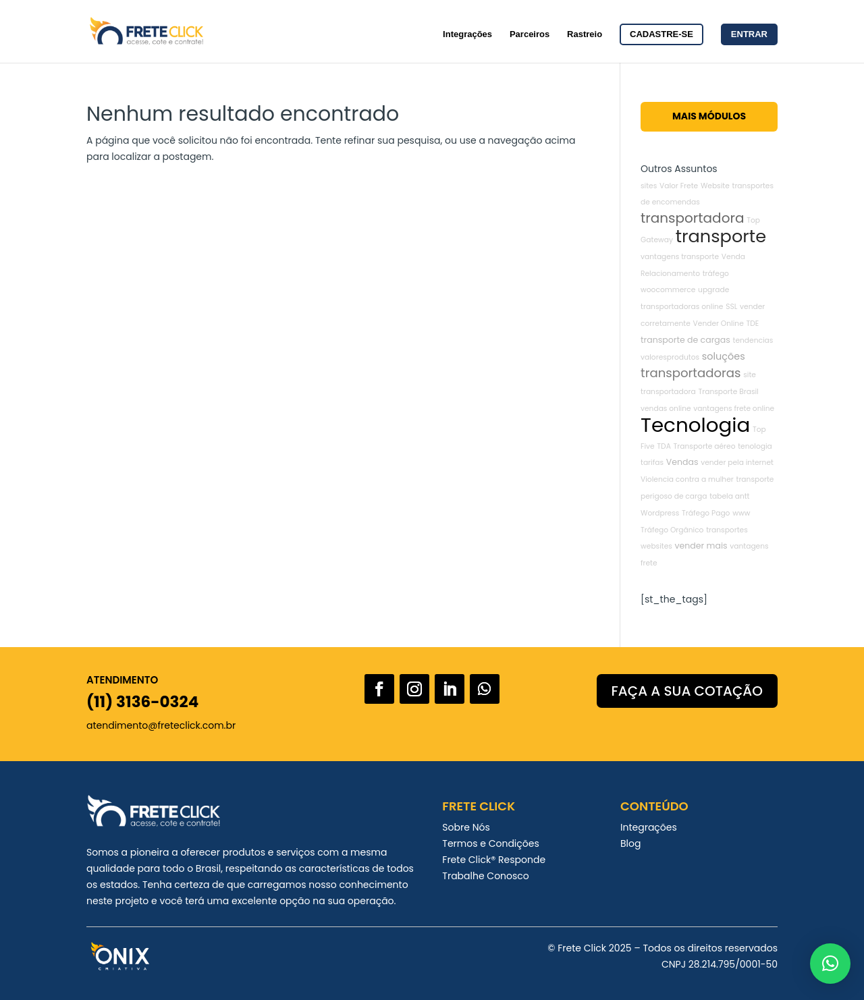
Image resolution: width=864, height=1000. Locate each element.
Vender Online (718, 323)
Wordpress (660, 513)
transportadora (692, 218)
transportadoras (690, 372)
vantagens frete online (733, 409)
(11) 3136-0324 (142, 702)
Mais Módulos (709, 116)
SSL (731, 307)
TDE (753, 323)
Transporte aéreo (705, 446)
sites (649, 186)
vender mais (701, 545)
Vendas (682, 462)
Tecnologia (695, 425)
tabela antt (729, 496)
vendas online (666, 409)
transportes (727, 530)
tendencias (753, 340)
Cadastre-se (661, 34)
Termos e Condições (490, 843)
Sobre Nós (465, 827)
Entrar (749, 34)
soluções (723, 356)
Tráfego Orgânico (672, 530)
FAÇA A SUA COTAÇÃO (687, 691)
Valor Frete (678, 186)
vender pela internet (737, 462)
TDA (663, 446)
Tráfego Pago (706, 513)
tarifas (652, 462)
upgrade (713, 290)
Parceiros (529, 34)
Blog (630, 843)
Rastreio (584, 34)
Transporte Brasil (729, 392)
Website (715, 186)
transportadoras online (682, 307)
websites (656, 546)
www (741, 513)
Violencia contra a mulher (687, 479)
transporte (721, 236)
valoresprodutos (670, 357)
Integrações (467, 34)
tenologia (755, 446)
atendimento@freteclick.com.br (161, 725)
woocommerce (668, 290)
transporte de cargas (685, 339)
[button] (830, 963)
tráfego (716, 274)
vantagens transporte (680, 257)
